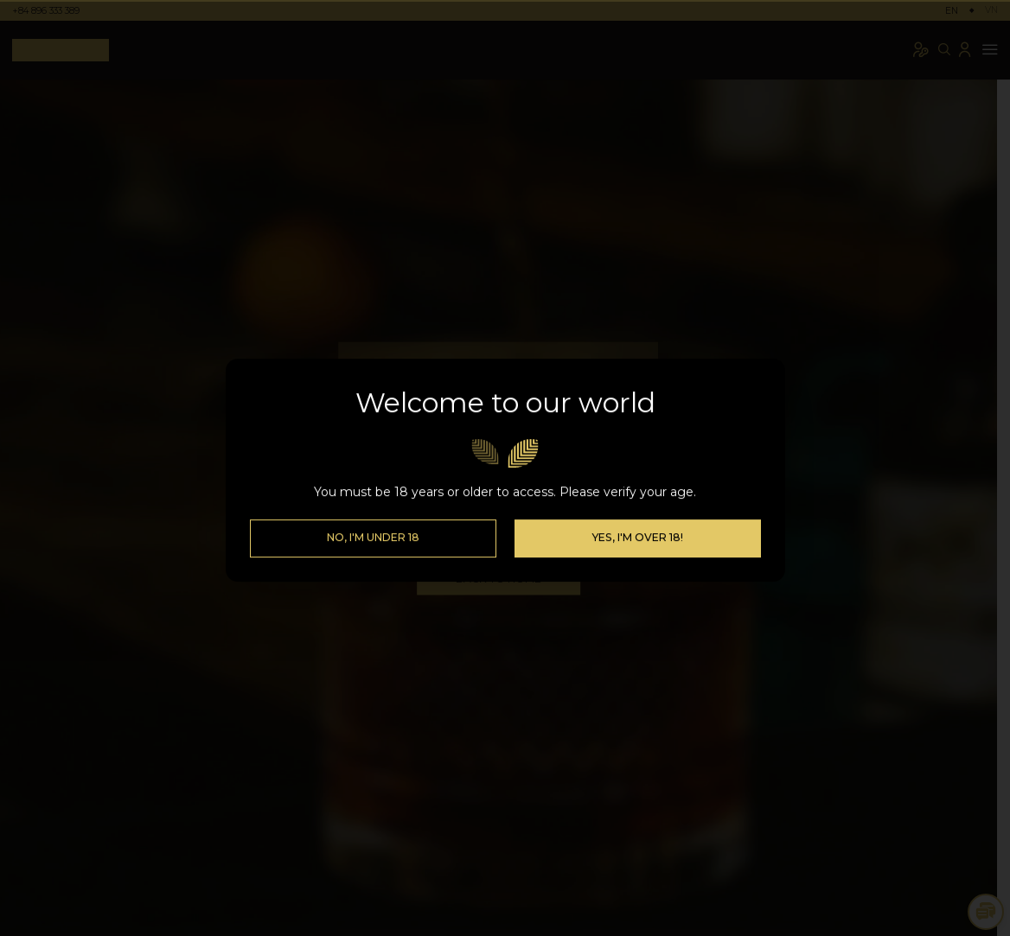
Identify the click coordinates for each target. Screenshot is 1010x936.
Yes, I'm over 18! (637, 561)
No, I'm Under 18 (373, 561)
